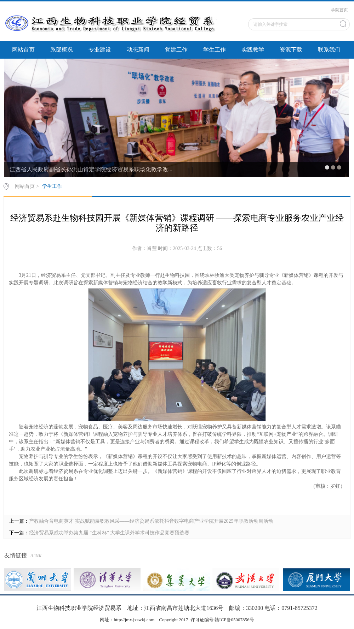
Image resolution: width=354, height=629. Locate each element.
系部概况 (61, 50)
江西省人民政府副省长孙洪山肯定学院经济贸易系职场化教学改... (91, 169)
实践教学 (252, 50)
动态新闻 (138, 50)
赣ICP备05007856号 (234, 619)
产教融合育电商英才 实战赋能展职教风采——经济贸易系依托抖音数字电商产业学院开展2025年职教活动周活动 (151, 521)
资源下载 (291, 50)
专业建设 (99, 50)
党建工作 (176, 50)
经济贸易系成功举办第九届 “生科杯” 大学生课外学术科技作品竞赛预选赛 (109, 532)
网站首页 (23, 50)
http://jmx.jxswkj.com (134, 619)
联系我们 (329, 50)
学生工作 (214, 50)
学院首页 (339, 9)
